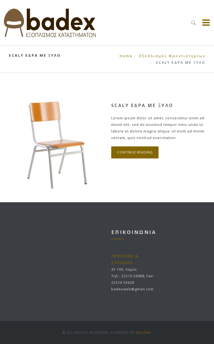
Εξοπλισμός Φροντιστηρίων (172, 55)
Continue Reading (135, 152)
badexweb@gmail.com (132, 289)
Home (126, 55)
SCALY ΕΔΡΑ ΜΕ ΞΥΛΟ (142, 105)
